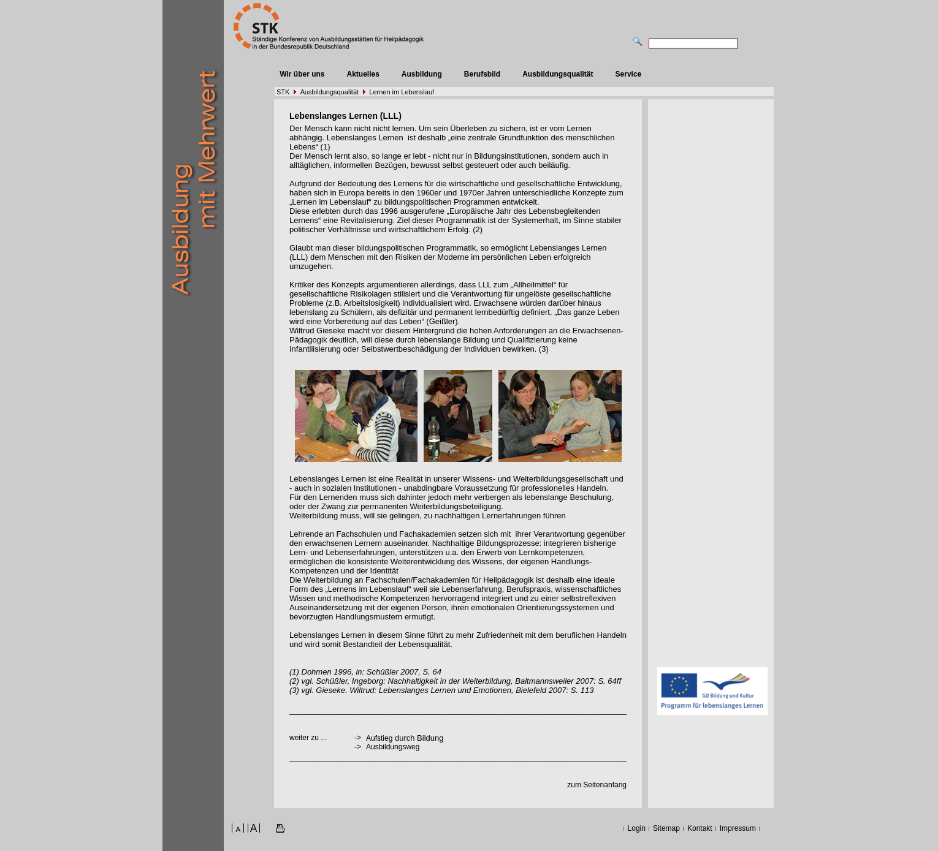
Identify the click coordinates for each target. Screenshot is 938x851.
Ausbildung (422, 74)
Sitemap (666, 828)
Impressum (738, 828)
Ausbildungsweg (392, 747)
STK (282, 92)
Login (637, 828)
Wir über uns (302, 74)
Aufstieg (379, 738)
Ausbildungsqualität (557, 74)
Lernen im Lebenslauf (401, 92)
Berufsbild (482, 74)
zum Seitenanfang (597, 785)
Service (629, 74)
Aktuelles (362, 74)
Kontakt (699, 828)
